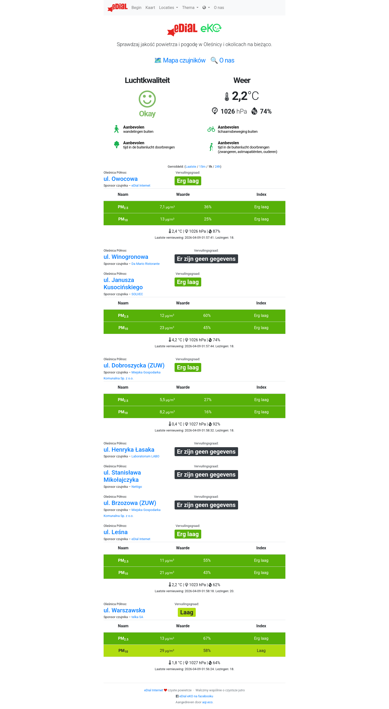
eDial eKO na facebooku (196, 696)
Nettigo (136, 487)
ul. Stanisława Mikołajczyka (122, 476)
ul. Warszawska (124, 610)
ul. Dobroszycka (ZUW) (134, 365)
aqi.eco (207, 702)
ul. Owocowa (121, 178)
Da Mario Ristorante (145, 264)
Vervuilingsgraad (187, 172)
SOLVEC (137, 294)
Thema (190, 7)
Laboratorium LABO (145, 456)
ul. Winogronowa (126, 256)
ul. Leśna (116, 532)
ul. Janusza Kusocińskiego (123, 284)
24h (217, 166)
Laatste (191, 166)
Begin (136, 7)
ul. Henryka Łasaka (129, 449)
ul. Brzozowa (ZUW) (130, 502)
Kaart (150, 7)
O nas (219, 7)
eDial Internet (140, 185)
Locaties (168, 7)
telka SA (137, 617)
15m (202, 166)
